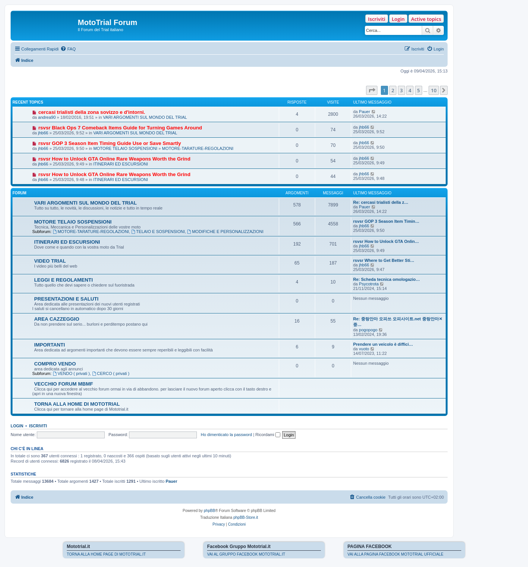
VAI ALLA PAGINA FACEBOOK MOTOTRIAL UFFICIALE (395, 554)
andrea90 (47, 117)
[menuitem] (67, 49)
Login (398, 19)
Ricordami (267, 434)
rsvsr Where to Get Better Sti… (383, 260)
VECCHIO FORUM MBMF (63, 384)
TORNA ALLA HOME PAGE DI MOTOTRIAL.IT (106, 554)
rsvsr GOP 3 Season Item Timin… (386, 221)
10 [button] (434, 90)
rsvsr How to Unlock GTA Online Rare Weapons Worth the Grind (114, 159)
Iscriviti (376, 19)
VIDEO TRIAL (50, 261)
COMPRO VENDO (55, 364)
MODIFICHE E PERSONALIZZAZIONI (225, 231)
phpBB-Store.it (245, 517)
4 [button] (410, 90)
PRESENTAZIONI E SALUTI (66, 299)
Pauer (364, 111)
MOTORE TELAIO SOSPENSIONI (125, 148)
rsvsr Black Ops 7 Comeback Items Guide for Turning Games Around (120, 128)
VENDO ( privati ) (71, 373)
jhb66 (43, 133)
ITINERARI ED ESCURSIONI (120, 164)
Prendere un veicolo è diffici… (383, 344)
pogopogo (368, 330)
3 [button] (401, 90)
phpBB (209, 511)
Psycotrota (369, 284)
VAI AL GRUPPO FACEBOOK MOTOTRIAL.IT (246, 554)
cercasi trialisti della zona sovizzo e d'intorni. (91, 112)
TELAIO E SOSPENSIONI (158, 231)
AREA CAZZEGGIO (56, 319)
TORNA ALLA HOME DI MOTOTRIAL (77, 404)
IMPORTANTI (49, 345)
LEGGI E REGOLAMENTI (63, 280)
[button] (371, 90)
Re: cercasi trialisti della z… (381, 202)
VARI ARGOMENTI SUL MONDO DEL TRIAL (145, 117)
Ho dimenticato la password (226, 434)
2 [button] (392, 90)
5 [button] (418, 90)
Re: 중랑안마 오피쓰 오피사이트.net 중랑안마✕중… (397, 322)
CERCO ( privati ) (110, 373)
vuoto (364, 348)
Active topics (426, 19)
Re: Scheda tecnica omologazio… (386, 279)
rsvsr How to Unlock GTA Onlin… (386, 241)
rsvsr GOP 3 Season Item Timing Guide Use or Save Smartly (109, 143)
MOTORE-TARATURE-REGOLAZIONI (197, 148)
